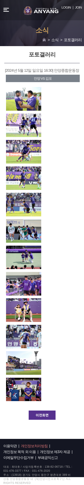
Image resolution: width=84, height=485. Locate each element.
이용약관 (10, 446)
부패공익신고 (48, 458)
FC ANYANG (41, 10)
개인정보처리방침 (34, 446)
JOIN (78, 7)
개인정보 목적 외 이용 (19, 452)
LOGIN (66, 7)
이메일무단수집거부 (18, 458)
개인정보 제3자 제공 (55, 452)
